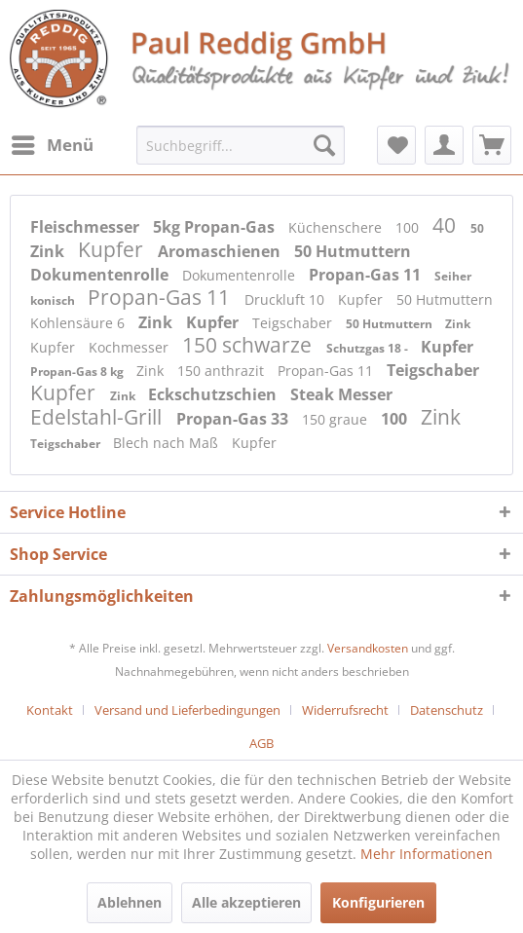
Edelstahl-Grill (98, 416)
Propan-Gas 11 (367, 274)
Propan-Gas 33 (234, 418)
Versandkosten (367, 648)
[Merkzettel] (396, 145)
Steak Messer (341, 394)
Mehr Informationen (426, 853)
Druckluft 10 (286, 299)
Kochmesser (130, 347)
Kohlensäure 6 (79, 323)
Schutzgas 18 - (368, 348)
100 (409, 227)
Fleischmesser (86, 227)
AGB (261, 743)
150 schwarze (249, 344)
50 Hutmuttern (352, 251)
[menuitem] (51, 145)
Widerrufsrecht (345, 710)
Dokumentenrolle (101, 274)
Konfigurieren (378, 902)
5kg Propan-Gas (216, 227)
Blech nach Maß (167, 442)
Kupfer (113, 249)
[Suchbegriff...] (241, 145)
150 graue (336, 419)
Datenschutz (446, 710)
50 (477, 228)
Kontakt (49, 710)
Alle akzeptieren (246, 902)
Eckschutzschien (214, 394)
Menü (52, 143)
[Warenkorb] (491, 145)
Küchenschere (337, 227)
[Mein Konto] (444, 145)
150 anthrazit (222, 370)
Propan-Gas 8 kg (78, 371)
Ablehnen (129, 902)
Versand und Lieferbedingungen (187, 710)
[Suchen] (324, 145)
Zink (49, 251)
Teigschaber (294, 323)
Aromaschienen (221, 251)
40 (446, 225)
